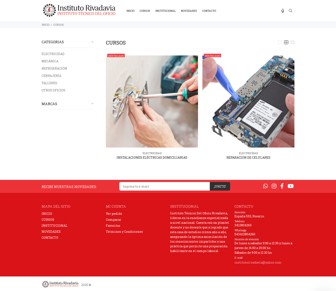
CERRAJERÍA (51, 76)
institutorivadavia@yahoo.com (258, 262)
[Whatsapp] (265, 186)
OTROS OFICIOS (53, 90)
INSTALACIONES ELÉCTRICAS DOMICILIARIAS (152, 157)
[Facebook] (282, 186)
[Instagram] (274, 186)
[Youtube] (290, 186)
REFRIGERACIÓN (54, 68)
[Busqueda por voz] (282, 10)
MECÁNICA (50, 61)
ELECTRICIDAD (53, 54)
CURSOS (58, 24)
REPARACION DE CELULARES (248, 157)
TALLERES (49, 83)
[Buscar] (290, 10)
